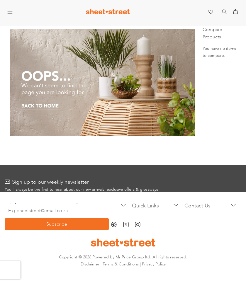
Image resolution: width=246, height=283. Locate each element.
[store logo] (108, 13)
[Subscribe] (57, 224)
